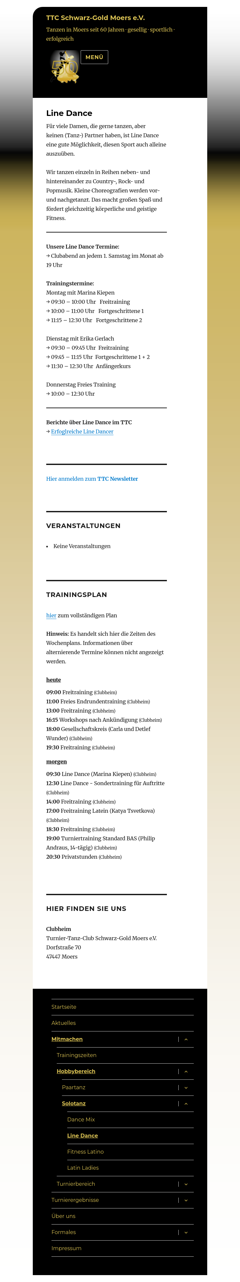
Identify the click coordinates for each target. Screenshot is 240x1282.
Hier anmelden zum (92, 478)
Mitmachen (67, 1039)
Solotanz (74, 1103)
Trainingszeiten (77, 1055)
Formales (63, 1232)
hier (51, 615)
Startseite (63, 1007)
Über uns (63, 1216)
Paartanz (73, 1087)
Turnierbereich (76, 1184)
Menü (95, 57)
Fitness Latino (85, 1152)
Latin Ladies (83, 1168)
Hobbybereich (76, 1071)
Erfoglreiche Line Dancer (82, 431)
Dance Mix (81, 1119)
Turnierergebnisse (75, 1200)
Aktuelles (63, 1023)
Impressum (66, 1248)
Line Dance (82, 1136)
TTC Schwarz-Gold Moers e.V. (95, 18)
